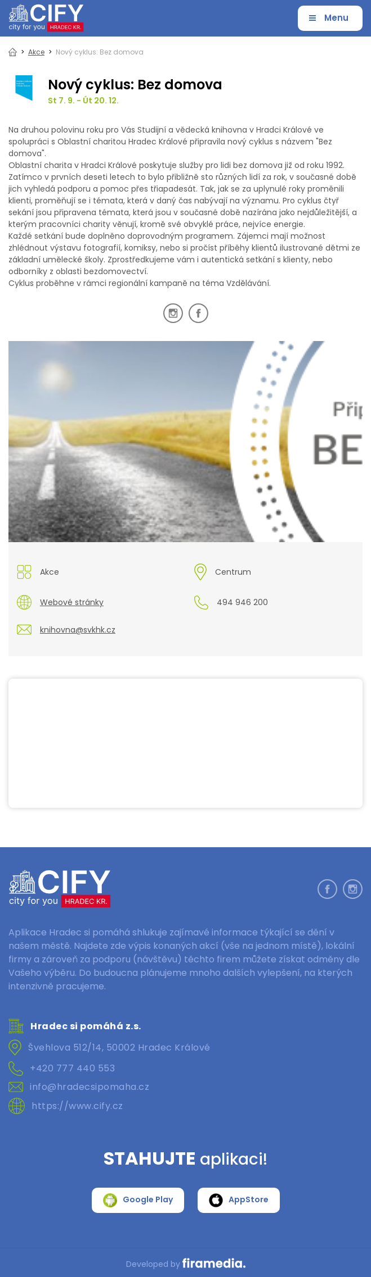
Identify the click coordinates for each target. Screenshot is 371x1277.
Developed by (185, 1264)
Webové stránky (72, 602)
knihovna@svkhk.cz (77, 629)
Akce (36, 52)
